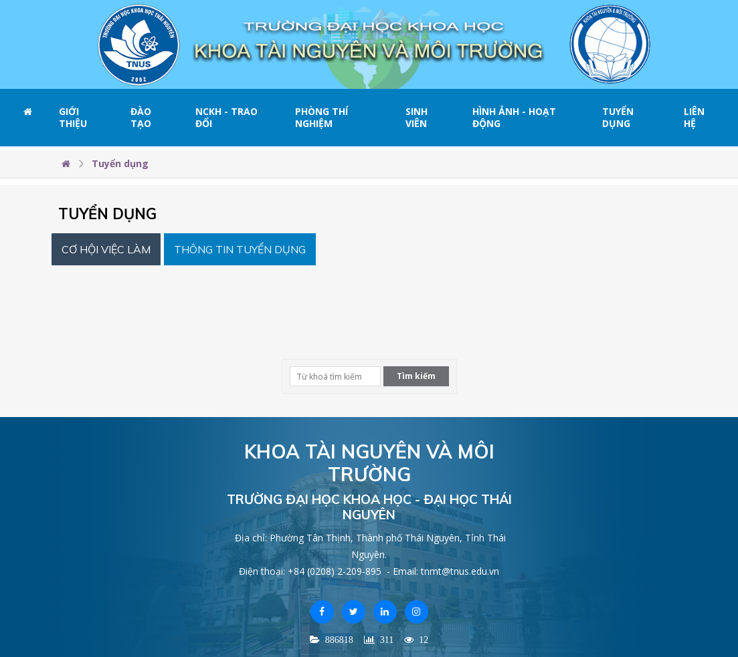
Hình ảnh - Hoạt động (514, 117)
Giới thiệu (73, 117)
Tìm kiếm (416, 376)
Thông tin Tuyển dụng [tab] (240, 249)
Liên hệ (694, 117)
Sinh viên (416, 117)
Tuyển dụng (618, 117)
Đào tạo (140, 117)
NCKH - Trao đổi (226, 117)
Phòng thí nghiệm (321, 117)
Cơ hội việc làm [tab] (106, 249)
